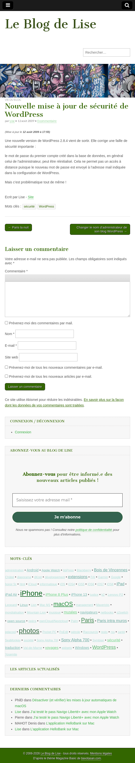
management (84, 605)
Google (116, 577)
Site (31, 197)
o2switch (122, 612)
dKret (38, 577)
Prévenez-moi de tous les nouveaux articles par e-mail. (50, 376)
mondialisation (14, 612)
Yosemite (11, 654)
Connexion (23, 432)
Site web (11, 357)
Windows (82, 648)
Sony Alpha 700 (75, 640)
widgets (67, 648)
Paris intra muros (112, 620)
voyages (51, 648)
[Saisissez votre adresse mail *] (67, 500)
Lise (12, 121)
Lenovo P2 (115, 594)
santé (121, 632)
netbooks (107, 612)
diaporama (24, 577)
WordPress (46, 206)
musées (70, 612)
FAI (93, 577)
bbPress (68, 570)
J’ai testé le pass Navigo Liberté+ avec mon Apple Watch (73, 712)
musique (55, 612)
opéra (32, 621)
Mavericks (102, 605)
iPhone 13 (79, 594)
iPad (120, 584)
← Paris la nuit (18, 227)
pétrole (75, 632)
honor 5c (11, 584)
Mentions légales (101, 753)
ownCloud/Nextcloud (53, 621)
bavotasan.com (91, 758)
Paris (87, 620)
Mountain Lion (36, 612)
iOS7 (100, 584)
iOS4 (71, 584)
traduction (12, 648)
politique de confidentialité (94, 530)
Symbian (98, 640)
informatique (48, 584)
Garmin (103, 577)
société (29, 640)
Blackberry (84, 570)
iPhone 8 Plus (57, 594)
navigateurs (88, 612)
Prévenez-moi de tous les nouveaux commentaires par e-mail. (56, 367)
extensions (77, 577)
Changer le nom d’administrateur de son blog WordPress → (102, 229)
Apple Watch (51, 570)
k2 (103, 594)
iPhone (31, 593)
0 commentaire (47, 121)
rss (113, 632)
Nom (9, 334)
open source (16, 621)
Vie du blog (13, 99)
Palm (74, 621)
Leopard (11, 605)
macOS (63, 604)
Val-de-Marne (32, 648)
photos (29, 630)
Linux (24, 605)
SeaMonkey (12, 640)
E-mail (11, 345)
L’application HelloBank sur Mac (70, 723)
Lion (34, 605)
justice (94, 594)
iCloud (32, 584)
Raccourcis (90, 632)
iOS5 (81, 584)
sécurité (29, 206)
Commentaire (16, 271)
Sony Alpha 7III (47, 640)
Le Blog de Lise (50, 24)
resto (104, 632)
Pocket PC (49, 632)
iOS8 (110, 584)
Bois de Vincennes (110, 570)
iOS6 (90, 584)
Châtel (9, 577)
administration (14, 570)
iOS (62, 584)
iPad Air (11, 594)
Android (33, 570)
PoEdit (63, 632)
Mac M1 (45, 605)
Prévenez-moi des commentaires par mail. (41, 323)
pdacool (10, 632)
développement (55, 577)
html (22, 584)
